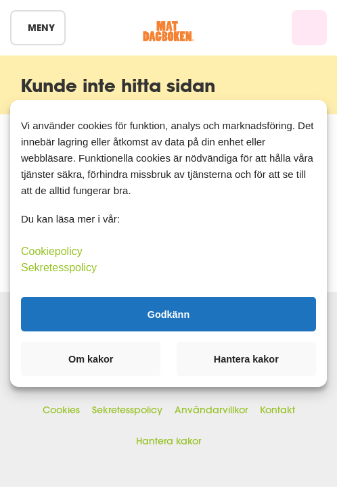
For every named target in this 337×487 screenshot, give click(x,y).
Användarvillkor (211, 410)
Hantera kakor (168, 441)
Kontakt (277, 410)
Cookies (61, 410)
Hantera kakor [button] (246, 359)
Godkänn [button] (168, 313)
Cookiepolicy (52, 251)
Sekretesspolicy (127, 410)
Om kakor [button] (90, 359)
